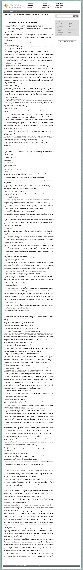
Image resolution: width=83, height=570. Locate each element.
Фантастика (59, 23)
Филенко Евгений (23, 14)
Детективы (70, 23)
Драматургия (70, 27)
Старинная (59, 29)
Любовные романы (72, 24)
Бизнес (69, 32)
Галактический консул (32, 14)
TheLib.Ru (6, 14)
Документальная (71, 29)
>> (29, 560)
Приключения (60, 26)
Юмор (69, 30)
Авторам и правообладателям (37, 565)
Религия (59, 30)
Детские (69, 26)
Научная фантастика (13, 14)
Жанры (11, 11)
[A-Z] (59, 3)
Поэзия (58, 27)
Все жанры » (59, 34)
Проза (58, 24)
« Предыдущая (12, 22)
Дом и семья (60, 32)
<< (27, 560)
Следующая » (34, 22)
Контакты (16, 11)
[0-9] (62, 3)
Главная (6, 11)
